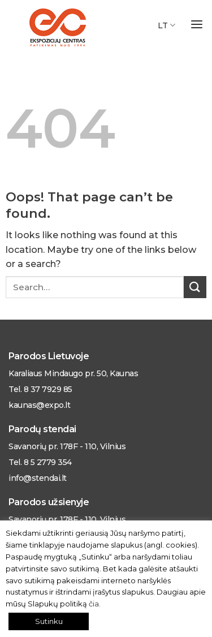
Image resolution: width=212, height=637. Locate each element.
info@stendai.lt (37, 478)
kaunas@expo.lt (39, 405)
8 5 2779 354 (48, 462)
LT (166, 25)
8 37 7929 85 (46, 389)
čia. (95, 603)
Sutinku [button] (49, 621)
